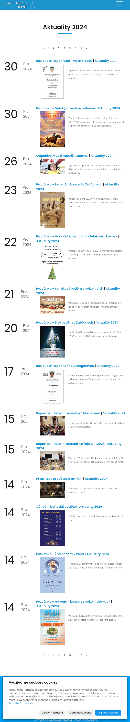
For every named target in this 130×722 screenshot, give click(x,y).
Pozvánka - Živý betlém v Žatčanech (65, 322)
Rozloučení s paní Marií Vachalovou (64, 61)
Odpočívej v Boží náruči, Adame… (62, 156)
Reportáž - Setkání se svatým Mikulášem (68, 413)
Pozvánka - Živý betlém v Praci (60, 554)
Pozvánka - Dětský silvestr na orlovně (65, 108)
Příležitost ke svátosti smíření (59, 479)
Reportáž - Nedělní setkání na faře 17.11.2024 (70, 444)
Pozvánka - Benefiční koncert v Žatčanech (69, 184)
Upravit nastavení (52, 712)
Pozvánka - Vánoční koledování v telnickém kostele (77, 236)
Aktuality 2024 (106, 61)
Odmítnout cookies (81, 712)
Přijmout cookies (108, 712)
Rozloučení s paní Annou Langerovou (65, 366)
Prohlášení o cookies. (21, 703)
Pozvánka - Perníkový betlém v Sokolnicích (70, 288)
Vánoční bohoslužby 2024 (57, 506)
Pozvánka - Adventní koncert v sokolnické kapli (73, 601)
